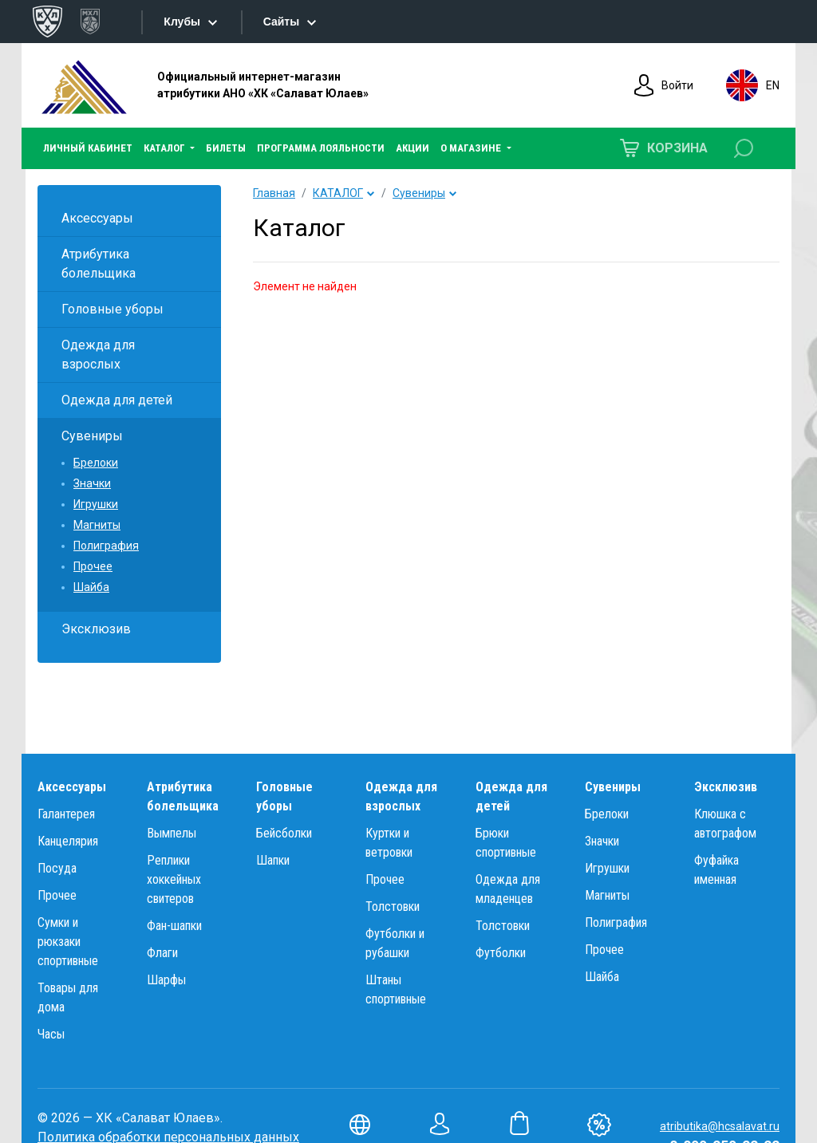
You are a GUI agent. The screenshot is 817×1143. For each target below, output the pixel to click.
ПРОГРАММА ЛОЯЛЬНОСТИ (321, 148)
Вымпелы (171, 833)
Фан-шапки (174, 925)
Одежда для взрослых (98, 354)
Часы (51, 1034)
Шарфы (166, 979)
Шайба (91, 587)
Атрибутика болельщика (98, 263)
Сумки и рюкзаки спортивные (67, 941)
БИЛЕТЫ (226, 148)
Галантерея (66, 814)
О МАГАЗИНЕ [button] (471, 148)
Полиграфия (106, 545)
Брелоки (95, 462)
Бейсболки (284, 833)
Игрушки (95, 504)
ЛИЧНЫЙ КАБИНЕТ (87, 148)
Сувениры (92, 435)
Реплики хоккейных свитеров (174, 879)
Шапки (273, 860)
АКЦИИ (412, 148)
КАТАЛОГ (338, 193)
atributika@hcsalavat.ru (720, 1126)
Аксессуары (97, 218)
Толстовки (392, 906)
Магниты (96, 524)
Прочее (92, 566)
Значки (92, 483)
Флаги (162, 952)
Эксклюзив (96, 629)
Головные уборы (112, 309)
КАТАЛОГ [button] (165, 148)
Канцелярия (67, 841)
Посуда (57, 868)
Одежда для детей (116, 400)
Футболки (501, 952)
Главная (274, 193)
